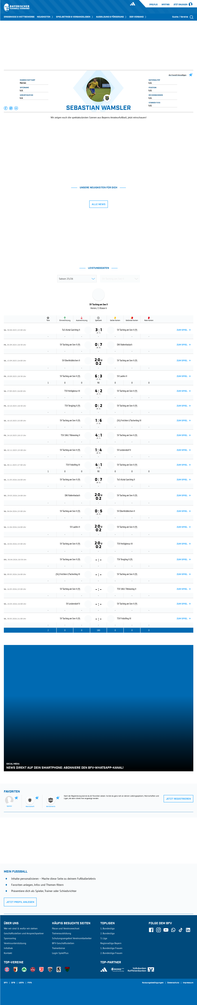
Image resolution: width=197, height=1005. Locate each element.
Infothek (166, 4)
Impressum (188, 983)
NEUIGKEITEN (45, 17)
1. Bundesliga (107, 928)
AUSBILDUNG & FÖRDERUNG (111, 17)
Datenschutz (173, 983)
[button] (6, 108)
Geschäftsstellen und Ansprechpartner (24, 933)
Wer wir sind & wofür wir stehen (21, 928)
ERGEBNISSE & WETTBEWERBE (19, 17)
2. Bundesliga (107, 933)
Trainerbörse (58, 948)
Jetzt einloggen (180, 4)
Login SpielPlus (60, 953)
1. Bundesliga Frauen (111, 948)
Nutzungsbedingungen (153, 983)
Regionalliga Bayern (110, 943)
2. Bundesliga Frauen (111, 953)
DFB (13, 983)
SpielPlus (153, 4)
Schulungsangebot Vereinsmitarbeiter (72, 938)
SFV (6, 983)
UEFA (21, 983)
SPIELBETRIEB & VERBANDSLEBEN (75, 17)
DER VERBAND (138, 17)
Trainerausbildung (61, 933)
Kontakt (8, 953)
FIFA (30, 983)
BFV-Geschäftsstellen (63, 943)
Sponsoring (10, 938)
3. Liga (103, 938)
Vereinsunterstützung (15, 943)
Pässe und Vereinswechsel (65, 928)
